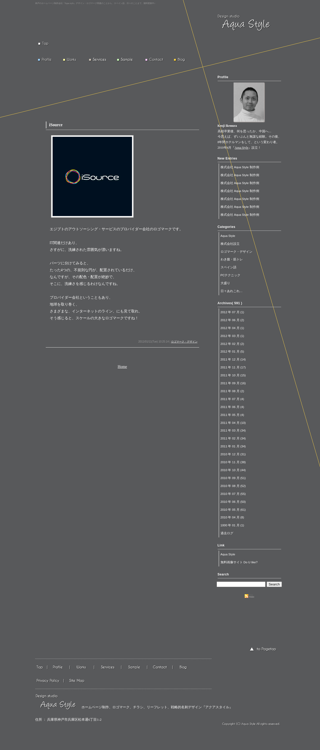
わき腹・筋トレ (232, 259)
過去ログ (227, 533)
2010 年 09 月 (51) (233, 478)
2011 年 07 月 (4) (232, 399)
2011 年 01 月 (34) (233, 446)
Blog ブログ (182, 59)
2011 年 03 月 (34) (233, 430)
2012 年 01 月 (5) (232, 351)
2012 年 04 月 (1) (232, 328)
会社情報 (59, 667)
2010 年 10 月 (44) (233, 470)
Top (41, 667)
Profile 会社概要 (47, 59)
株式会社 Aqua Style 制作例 (240, 167)
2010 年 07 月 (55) (233, 493)
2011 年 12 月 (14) (233, 359)
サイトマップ (76, 680)
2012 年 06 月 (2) (232, 320)
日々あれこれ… (232, 291)
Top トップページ (47, 44)
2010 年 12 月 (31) (233, 454)
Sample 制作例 (126, 59)
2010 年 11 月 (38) (233, 462)
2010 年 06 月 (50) (233, 501)
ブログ (183, 667)
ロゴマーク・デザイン (184, 341)
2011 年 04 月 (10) (233, 422)
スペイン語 (228, 267)
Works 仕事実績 (71, 59)
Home (122, 366)
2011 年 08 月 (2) (232, 391)
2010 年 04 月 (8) (232, 517)
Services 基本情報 (97, 59)
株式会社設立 (230, 243)
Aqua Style (241, 147)
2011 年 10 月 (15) (233, 375)
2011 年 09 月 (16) (233, 383)
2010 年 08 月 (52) (233, 485)
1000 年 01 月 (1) (232, 525)
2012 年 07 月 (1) (232, 312)
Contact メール (155, 59)
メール (160, 667)
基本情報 (108, 667)
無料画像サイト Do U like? (239, 562)
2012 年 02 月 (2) (232, 343)
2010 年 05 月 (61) (233, 509)
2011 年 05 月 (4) (232, 414)
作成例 (135, 667)
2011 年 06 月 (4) (232, 407)
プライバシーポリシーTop (49, 680)
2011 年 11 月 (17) (233, 367)
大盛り (225, 283)
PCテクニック (231, 275)
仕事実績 (82, 667)
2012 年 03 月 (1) (232, 336)
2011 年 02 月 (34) (233, 438)
